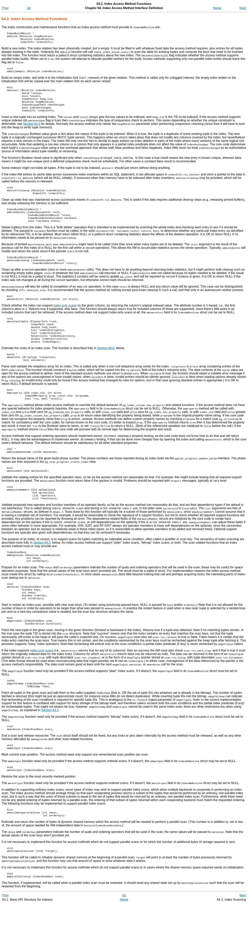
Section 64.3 (42, 573)
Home (217, 8)
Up (29, 8)
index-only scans (41, 688)
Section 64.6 (105, 369)
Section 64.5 (31, 132)
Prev (5, 8)
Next (243, 8)
